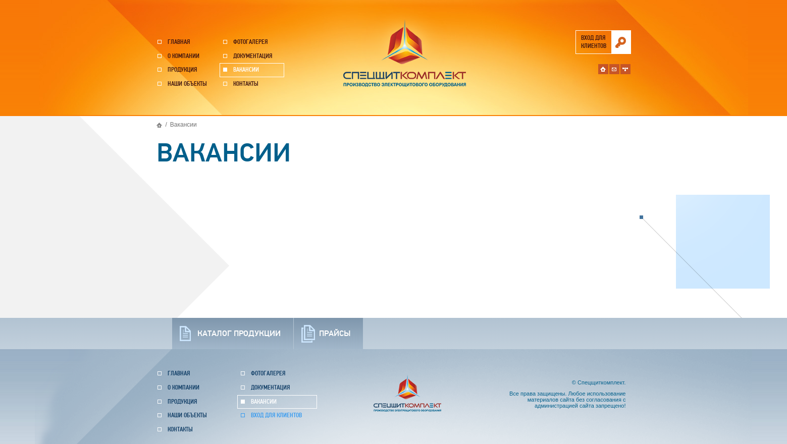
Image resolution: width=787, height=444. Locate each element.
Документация (252, 56)
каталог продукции (239, 333)
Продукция (182, 70)
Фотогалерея (250, 42)
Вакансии (246, 70)
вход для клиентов (593, 42)
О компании (183, 56)
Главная (179, 42)
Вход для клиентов (276, 415)
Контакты (245, 84)
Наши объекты (187, 84)
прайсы (334, 333)
